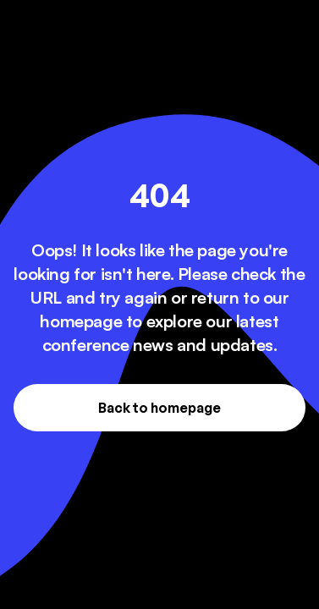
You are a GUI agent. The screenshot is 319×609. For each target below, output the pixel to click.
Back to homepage (159, 407)
